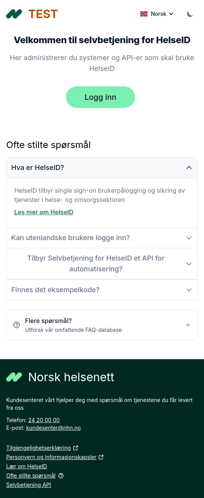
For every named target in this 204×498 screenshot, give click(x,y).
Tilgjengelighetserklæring (42, 447)
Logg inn (100, 97)
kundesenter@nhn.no (53, 427)
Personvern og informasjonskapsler (55, 457)
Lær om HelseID (26, 466)
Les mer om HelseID (44, 212)
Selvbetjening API (28, 484)
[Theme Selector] (190, 14)
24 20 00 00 (44, 420)
